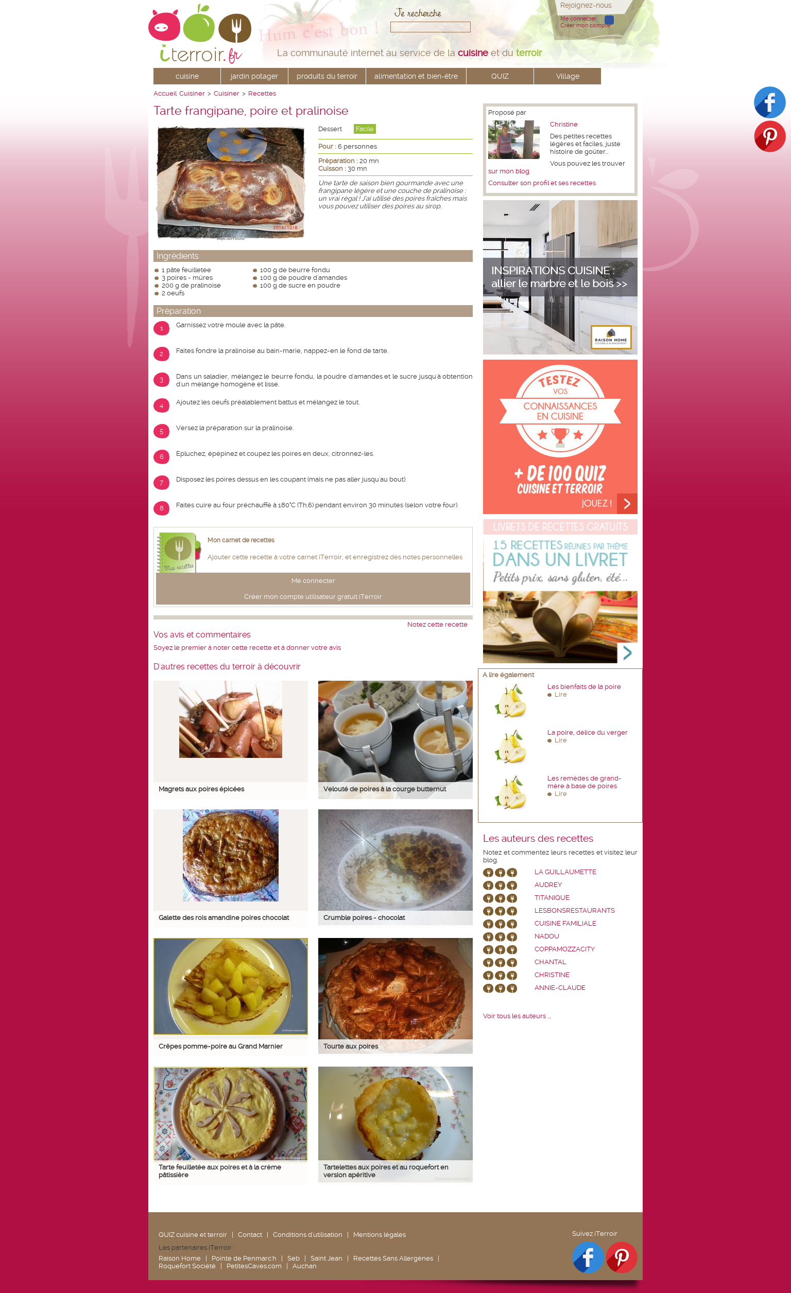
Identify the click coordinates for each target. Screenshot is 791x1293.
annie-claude (560, 987)
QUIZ (500, 76)
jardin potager (254, 76)
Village (567, 76)
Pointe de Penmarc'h (244, 1258)
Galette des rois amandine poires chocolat (224, 918)
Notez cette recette (437, 624)
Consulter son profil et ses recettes (542, 183)
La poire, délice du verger (587, 732)
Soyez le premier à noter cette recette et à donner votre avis (247, 647)
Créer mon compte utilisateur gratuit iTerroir (313, 596)
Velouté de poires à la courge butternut (384, 789)
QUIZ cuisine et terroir (193, 1234)
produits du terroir (327, 76)
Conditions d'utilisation (307, 1234)
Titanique (552, 897)
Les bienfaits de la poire (584, 686)
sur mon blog (508, 171)
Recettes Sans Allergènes (393, 1258)
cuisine (187, 76)
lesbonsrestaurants (575, 910)
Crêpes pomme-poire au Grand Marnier (221, 1046)
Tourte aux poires (350, 1046)
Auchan (305, 1266)
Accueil (165, 93)
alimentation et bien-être (416, 76)
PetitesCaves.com (254, 1266)
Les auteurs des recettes (538, 838)
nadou (547, 936)
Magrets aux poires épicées (201, 789)
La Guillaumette (565, 872)
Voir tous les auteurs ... (517, 1016)
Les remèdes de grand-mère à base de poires (584, 782)
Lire (561, 694)
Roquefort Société (187, 1266)
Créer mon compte (585, 25)
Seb (293, 1258)
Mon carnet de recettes (241, 540)
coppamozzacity (565, 949)
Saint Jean (326, 1258)
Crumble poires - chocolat (364, 918)
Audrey (548, 885)
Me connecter (578, 18)
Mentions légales (379, 1234)
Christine (564, 124)
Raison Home (180, 1258)
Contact (250, 1234)
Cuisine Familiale (565, 923)
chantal (550, 962)
